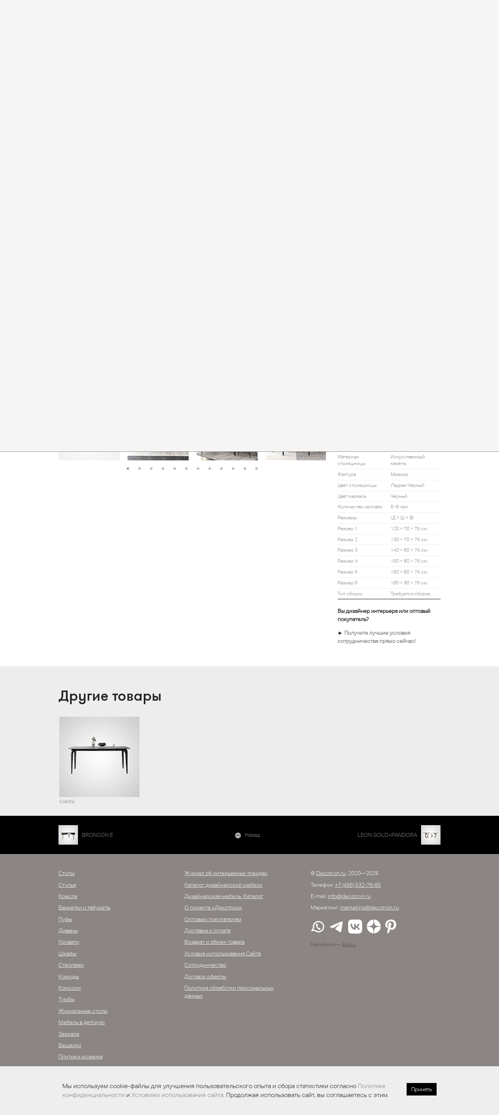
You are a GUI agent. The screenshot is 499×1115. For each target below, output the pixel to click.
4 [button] (163, 469)
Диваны (68, 930)
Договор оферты (205, 976)
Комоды (68, 976)
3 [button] (151, 469)
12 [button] (256, 469)
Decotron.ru (331, 873)
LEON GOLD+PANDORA (387, 835)
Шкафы (67, 953)
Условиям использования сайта (177, 1095)
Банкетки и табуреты (84, 907)
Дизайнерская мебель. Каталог (223, 896)
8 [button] (210, 469)
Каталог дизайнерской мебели (223, 885)
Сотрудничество (205, 965)
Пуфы (65, 919)
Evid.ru (349, 944)
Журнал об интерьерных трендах (225, 873)
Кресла (67, 896)
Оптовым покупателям (212, 919)
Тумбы (66, 999)
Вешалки (69, 1045)
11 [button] (245, 469)
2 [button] (139, 469)
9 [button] (221, 469)
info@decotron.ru (349, 896)
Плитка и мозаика (80, 1056)
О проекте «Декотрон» (213, 907)
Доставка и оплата (207, 930)
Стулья (67, 885)
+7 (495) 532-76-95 (358, 885)
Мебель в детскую (81, 1022)
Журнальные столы (82, 1011)
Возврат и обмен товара (214, 942)
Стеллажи (71, 965)
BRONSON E (97, 835)
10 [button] (233, 469)
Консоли (69, 988)
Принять (421, 1089)
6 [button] (186, 469)
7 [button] (198, 469)
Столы (66, 873)
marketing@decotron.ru (369, 907)
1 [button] (128, 469)
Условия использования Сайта (222, 953)
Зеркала (68, 1034)
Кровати (68, 942)
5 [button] (175, 469)
